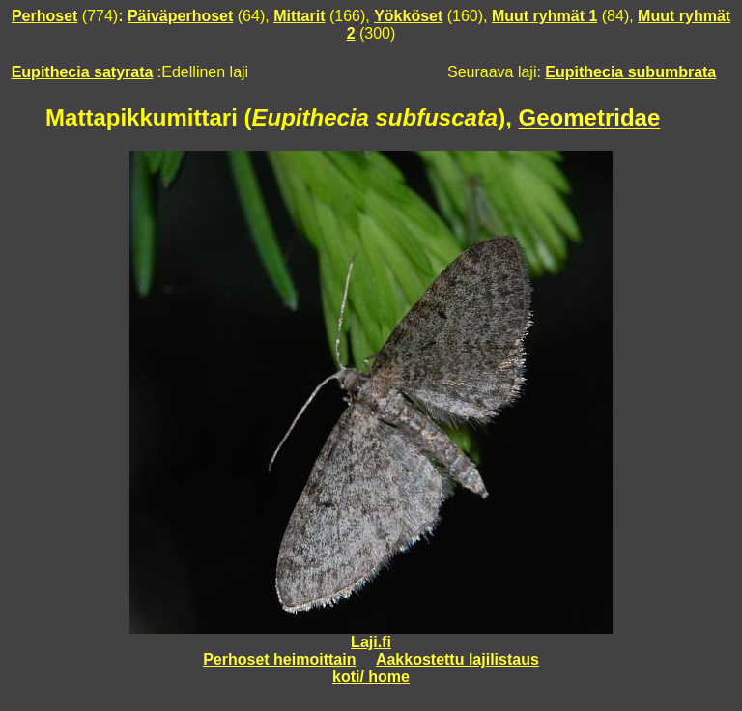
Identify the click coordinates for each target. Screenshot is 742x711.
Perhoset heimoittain (279, 659)
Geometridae (590, 117)
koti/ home (371, 676)
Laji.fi (371, 642)
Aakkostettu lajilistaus (457, 659)
